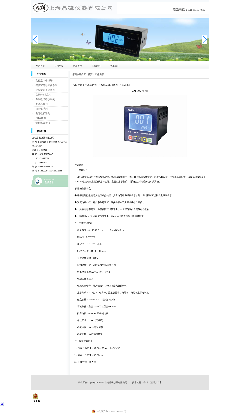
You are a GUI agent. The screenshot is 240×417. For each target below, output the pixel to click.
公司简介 (58, 66)
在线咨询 (96, 66)
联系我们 (114, 66)
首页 (90, 74)
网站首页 (40, 66)
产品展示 (77, 66)
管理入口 (155, 382)
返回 (144, 91)
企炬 (145, 382)
